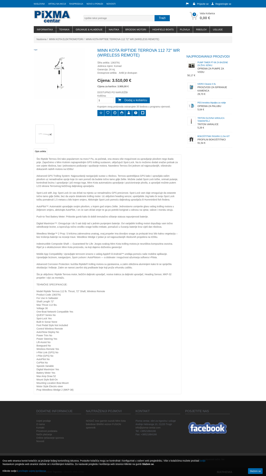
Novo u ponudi (95, 4)
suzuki (111, 420)
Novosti (111, 4)
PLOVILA (185, 29)
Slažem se (255, 471)
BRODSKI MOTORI (135, 29)
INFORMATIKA (45, 29)
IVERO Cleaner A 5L (206, 84)
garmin (103, 420)
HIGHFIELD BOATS (163, 29)
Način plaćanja (44, 434)
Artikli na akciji (57, 4)
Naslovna (39, 4)
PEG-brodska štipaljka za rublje (211, 103)
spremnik (91, 427)
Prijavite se (200, 4)
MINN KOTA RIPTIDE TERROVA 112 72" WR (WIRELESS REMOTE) (122, 39)
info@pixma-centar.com (148, 427)
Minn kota (120, 420)
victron (107, 424)
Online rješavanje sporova (50, 437)
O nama (40, 424)
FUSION (116, 424)
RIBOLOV (201, 29)
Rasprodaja (76, 4)
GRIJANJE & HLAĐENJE (89, 29)
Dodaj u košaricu (132, 100)
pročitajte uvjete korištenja (32, 471)
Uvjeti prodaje (43, 420)
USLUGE (218, 29)
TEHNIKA (64, 29)
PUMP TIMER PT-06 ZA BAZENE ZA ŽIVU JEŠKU (212, 64)
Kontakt (40, 427)
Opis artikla (40, 151)
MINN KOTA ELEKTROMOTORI (66, 39)
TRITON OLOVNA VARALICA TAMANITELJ (210, 119)
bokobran (91, 424)
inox (97, 420)
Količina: (101, 95)
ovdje (202, 460)
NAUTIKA (114, 29)
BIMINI (100, 424)
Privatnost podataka (46, 431)
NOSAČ (90, 420)
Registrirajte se (221, 4)
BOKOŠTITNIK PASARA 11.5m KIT (213, 136)
